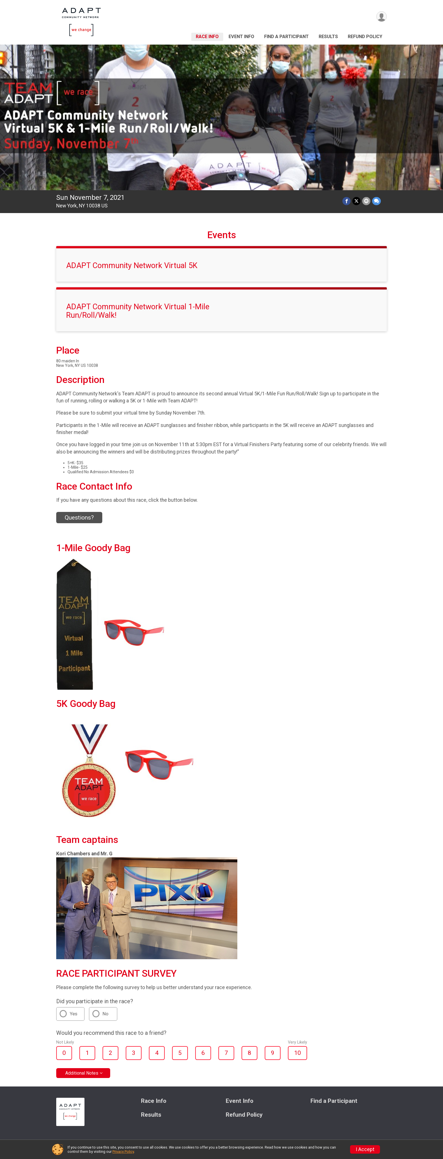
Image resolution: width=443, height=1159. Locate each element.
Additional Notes (81, 1073)
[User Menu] (381, 16)
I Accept (365, 1149)
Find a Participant (286, 36)
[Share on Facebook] (346, 201)
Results (328, 36)
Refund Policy (365, 36)
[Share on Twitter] (356, 201)
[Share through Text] (376, 201)
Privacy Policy (123, 1151)
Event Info (241, 36)
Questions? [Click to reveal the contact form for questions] (79, 517)
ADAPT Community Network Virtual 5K (131, 265)
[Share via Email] (366, 201)
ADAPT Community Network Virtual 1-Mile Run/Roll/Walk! (137, 311)
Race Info (207, 36)
